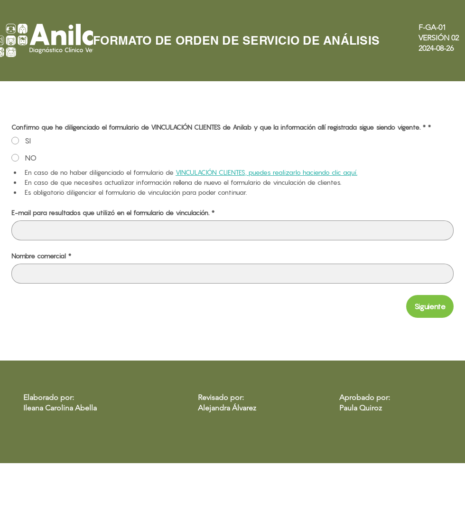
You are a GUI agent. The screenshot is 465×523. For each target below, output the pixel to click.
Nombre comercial (41, 256)
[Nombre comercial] (229, 273)
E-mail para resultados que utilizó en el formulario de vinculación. (112, 213)
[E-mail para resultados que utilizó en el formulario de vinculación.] (229, 230)
